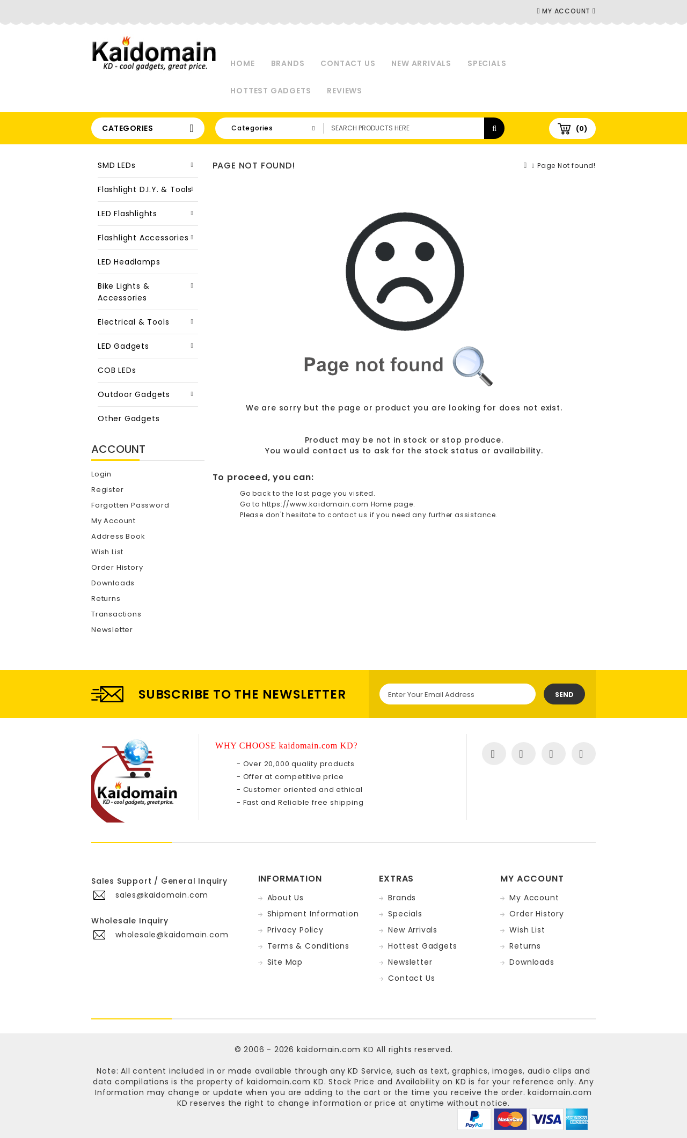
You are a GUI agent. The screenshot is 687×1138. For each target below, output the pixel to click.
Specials (486, 63)
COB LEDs (117, 370)
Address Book (118, 536)
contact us (336, 450)
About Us (285, 897)
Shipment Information (313, 913)
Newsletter (112, 630)
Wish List (107, 552)
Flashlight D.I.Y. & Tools (145, 189)
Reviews (344, 90)
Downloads (113, 583)
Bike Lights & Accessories (123, 292)
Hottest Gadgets (270, 90)
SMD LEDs (116, 165)
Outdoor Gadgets (134, 394)
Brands (288, 63)
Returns (106, 598)
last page (313, 493)
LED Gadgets (123, 346)
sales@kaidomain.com (161, 895)
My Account (113, 521)
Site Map (285, 962)
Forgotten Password (130, 505)
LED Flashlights (127, 213)
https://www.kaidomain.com (315, 504)
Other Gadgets (128, 418)
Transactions (116, 614)
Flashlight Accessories (143, 237)
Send (564, 694)
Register (107, 489)
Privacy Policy (295, 929)
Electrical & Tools (133, 322)
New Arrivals (421, 63)
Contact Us (347, 63)
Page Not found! (566, 165)
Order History (117, 567)
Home (242, 63)
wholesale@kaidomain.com (171, 934)
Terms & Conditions (308, 946)
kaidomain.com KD (335, 1049)
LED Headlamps (129, 261)
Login (101, 474)
